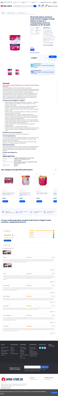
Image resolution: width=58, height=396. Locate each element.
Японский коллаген (26, 171)
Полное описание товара (48, 45)
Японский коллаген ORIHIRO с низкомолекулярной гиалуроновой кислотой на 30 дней (25, 196)
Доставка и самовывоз (24, 356)
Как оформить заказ (33, 357)
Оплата (21, 357)
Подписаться (44, 368)
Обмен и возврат (32, 348)
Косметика (3, 356)
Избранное (12, 351)
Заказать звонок (54, 2)
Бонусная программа (14, 354)
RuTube (32, 380)
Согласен (54, 392)
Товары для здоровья (5, 351)
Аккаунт (12, 348)
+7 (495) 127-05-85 (48, 378)
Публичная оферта (32, 350)
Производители (23, 348)
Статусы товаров (23, 350)
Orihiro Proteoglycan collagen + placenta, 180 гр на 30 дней (42, 195)
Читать (37, 27)
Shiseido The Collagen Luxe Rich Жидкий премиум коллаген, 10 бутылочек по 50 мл (8, 195)
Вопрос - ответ (22, 359)
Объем (31, 47)
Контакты (12, 353)
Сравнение (12, 350)
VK (30, 380)
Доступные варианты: (35, 52)
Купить (52, 56)
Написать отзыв (7, 241)
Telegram (35, 380)
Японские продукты (4, 354)
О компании (22, 354)
